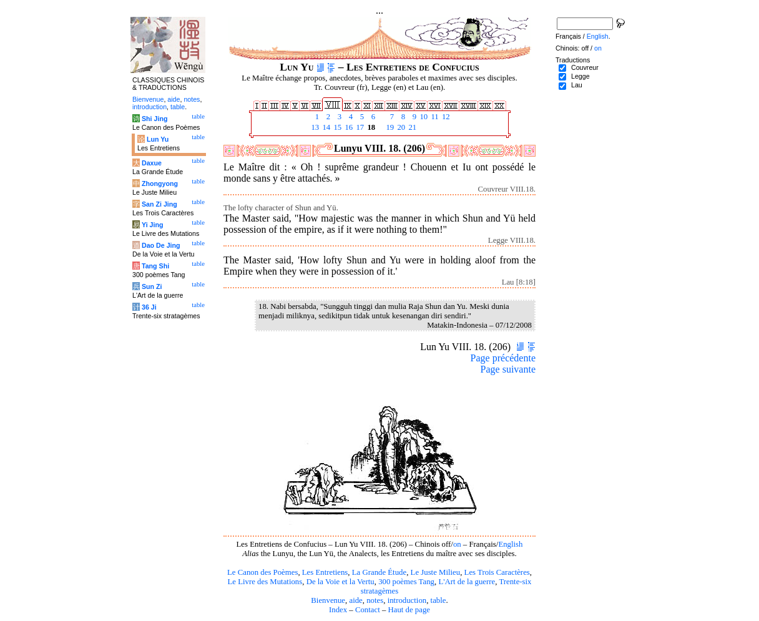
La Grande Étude (379, 572)
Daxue (152, 163)
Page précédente (503, 358)
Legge (580, 76)
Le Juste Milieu (436, 572)
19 (389, 127)
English (510, 544)
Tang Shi (155, 266)
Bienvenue (328, 600)
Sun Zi (152, 286)
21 (411, 127)
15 (336, 127)
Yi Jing (153, 224)
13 (314, 127)
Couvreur (585, 67)
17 (359, 127)
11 (434, 116)
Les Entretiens (325, 572)
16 (348, 127)
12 (445, 116)
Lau (576, 85)
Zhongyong (160, 183)
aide (355, 600)
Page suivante (508, 369)
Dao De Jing (161, 245)
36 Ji (149, 307)
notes (374, 600)
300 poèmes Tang (406, 581)
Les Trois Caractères (497, 572)
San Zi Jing (159, 204)
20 (400, 127)
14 (325, 127)
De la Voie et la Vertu (340, 581)
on (457, 544)
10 (423, 116)
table (438, 600)
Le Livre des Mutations (264, 581)
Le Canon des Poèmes (262, 572)
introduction (407, 600)
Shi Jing (154, 118)
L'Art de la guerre (466, 581)
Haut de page (409, 609)
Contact (367, 609)
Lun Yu (158, 139)
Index (338, 609)
